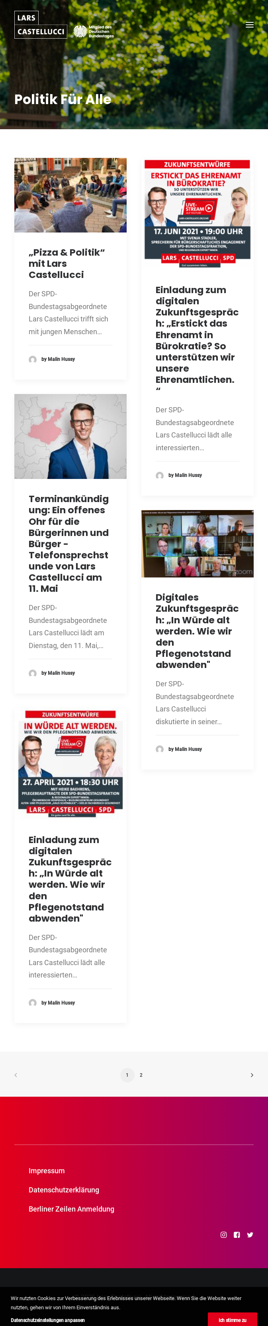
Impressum (47, 1170)
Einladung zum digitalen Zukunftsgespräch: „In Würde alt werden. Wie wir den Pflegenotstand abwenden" (70, 879)
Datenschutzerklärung (64, 1190)
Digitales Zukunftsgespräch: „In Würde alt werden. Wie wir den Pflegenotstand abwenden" (197, 631)
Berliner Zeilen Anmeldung (71, 1209)
